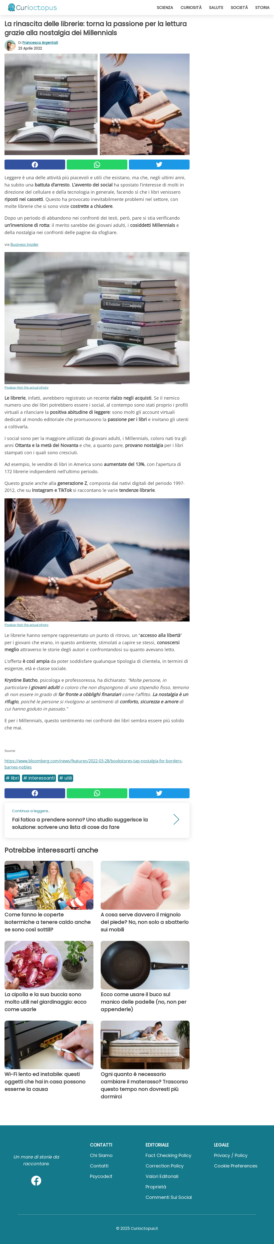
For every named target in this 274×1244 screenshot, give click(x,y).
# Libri (12, 778)
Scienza (165, 7)
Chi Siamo (101, 1155)
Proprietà (156, 1187)
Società (239, 7)
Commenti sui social (169, 1197)
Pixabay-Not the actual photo (26, 387)
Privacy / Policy (231, 1155)
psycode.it (101, 1176)
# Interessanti (39, 778)
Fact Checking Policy (168, 1155)
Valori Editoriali (162, 1176)
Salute (216, 7)
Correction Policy (165, 1166)
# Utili (65, 778)
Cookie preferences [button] (236, 1166)
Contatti (99, 1166)
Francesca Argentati (40, 42)
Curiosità (191, 7)
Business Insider (24, 244)
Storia (262, 7)
